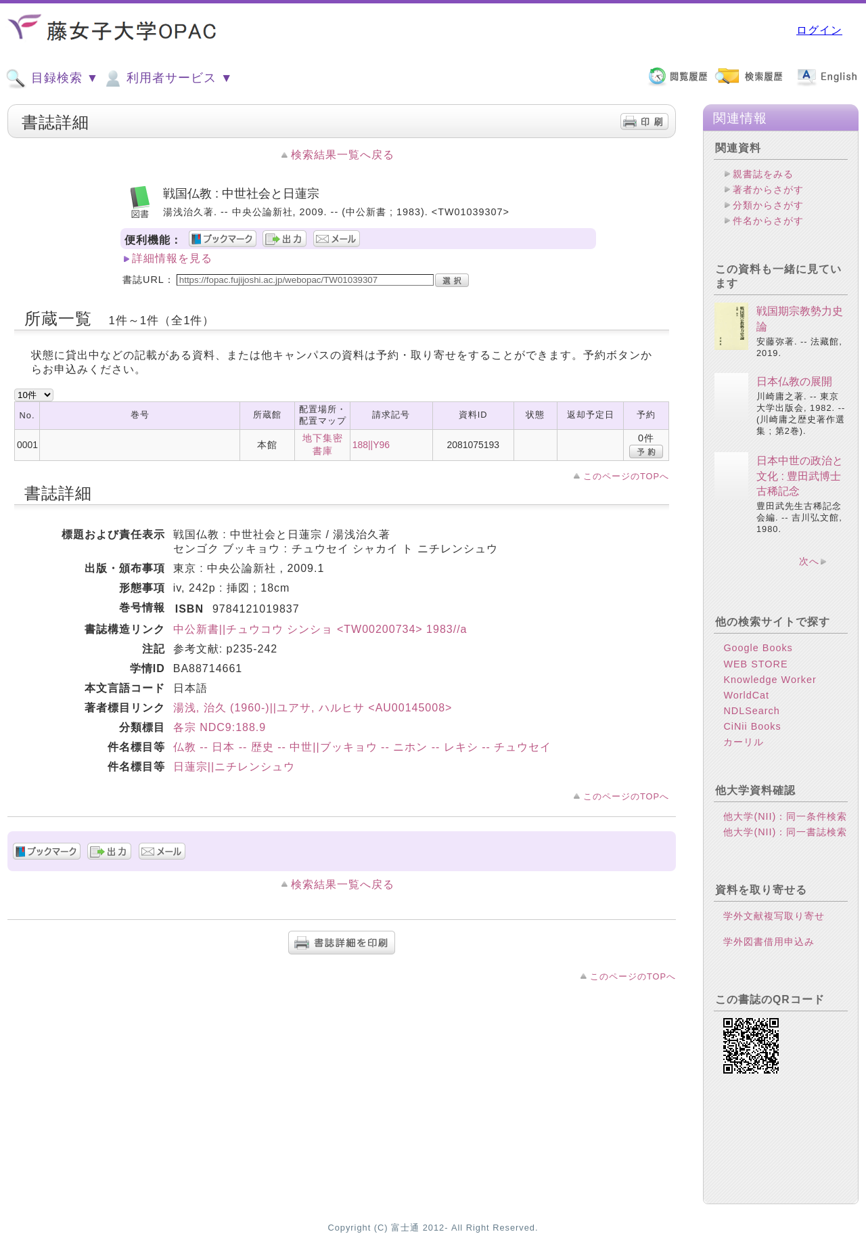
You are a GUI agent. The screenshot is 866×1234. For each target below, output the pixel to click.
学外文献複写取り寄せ (774, 915)
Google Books (757, 647)
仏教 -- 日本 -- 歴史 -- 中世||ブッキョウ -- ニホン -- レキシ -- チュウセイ (362, 747)
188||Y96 (371, 444)
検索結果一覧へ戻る (342, 154)
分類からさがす (768, 205)
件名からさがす (768, 220)
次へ (809, 561)
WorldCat (746, 695)
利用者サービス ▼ (167, 78)
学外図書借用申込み (769, 941)
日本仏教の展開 (794, 381)
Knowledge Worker (769, 679)
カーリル (743, 741)
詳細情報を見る (172, 258)
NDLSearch (751, 710)
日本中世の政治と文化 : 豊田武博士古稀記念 (799, 476)
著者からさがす (768, 189)
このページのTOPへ (626, 476)
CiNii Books (752, 726)
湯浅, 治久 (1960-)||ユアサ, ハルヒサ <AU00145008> (313, 707)
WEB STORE (755, 664)
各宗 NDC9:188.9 (220, 727)
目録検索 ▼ (52, 78)
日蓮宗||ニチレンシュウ (234, 766)
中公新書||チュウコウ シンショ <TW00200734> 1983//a (320, 629)
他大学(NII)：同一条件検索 (785, 816)
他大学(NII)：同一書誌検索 (785, 832)
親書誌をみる (763, 174)
